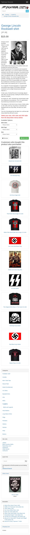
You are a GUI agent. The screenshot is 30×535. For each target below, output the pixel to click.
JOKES (4, 442)
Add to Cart (24, 138)
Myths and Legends (7, 407)
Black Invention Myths (7, 444)
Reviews (5, 138)
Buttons (4, 434)
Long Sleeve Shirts (7, 414)
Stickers (4, 424)
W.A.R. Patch (15, 494)
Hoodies (4, 377)
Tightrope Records (7, 2)
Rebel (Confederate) (7, 387)
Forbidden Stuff (6, 373)
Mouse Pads (5, 383)
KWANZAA (5, 447)
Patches (4, 427)
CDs (3, 397)
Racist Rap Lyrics (6, 446)
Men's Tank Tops (6, 380)
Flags (3, 417)
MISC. (4, 400)
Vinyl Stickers (5, 410)
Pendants (4, 420)
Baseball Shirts (6, 394)
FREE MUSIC (5, 449)
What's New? (5, 473)
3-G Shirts (5, 390)
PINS (3, 430)
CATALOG (5, 450)
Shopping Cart (6, 526)
